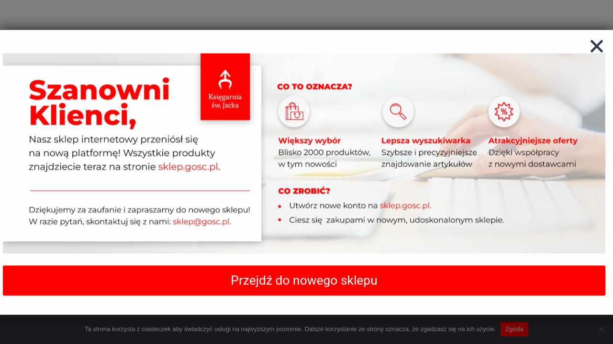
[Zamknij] (597, 56)
